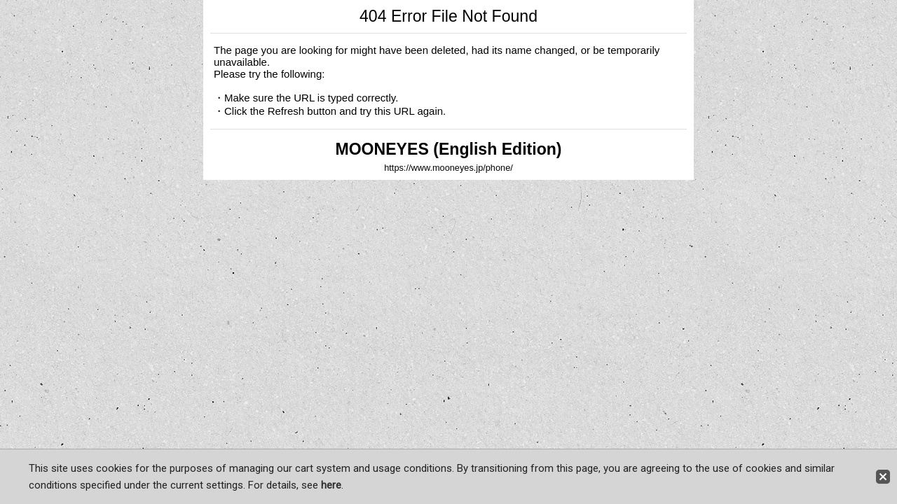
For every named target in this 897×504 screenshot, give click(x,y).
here (331, 485)
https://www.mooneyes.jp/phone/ (448, 167)
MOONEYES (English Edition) (448, 149)
